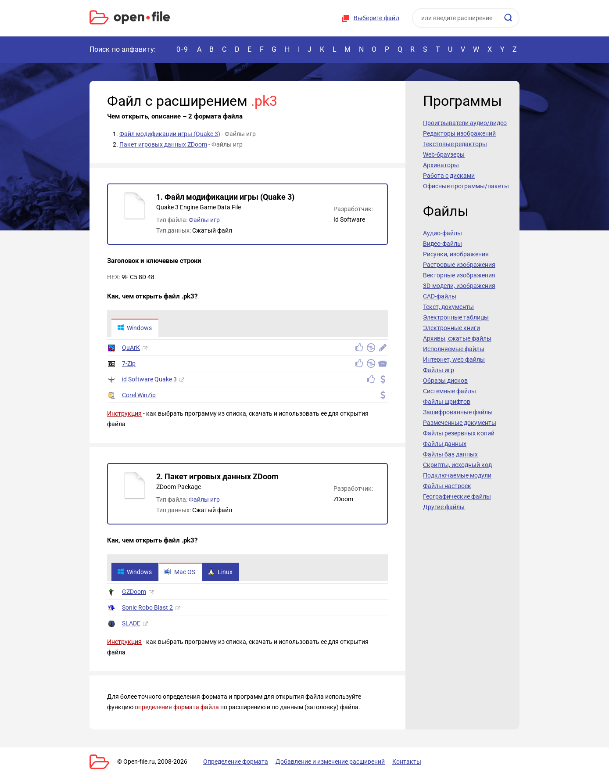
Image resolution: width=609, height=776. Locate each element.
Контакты (406, 761)
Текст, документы (448, 306)
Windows (134, 327)
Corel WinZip (139, 395)
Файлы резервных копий (458, 433)
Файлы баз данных (450, 454)
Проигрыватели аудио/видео (465, 122)
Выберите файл (376, 18)
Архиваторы (441, 165)
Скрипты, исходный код (457, 464)
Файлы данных (444, 443)
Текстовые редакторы (455, 143)
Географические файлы (457, 496)
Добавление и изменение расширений (330, 761)
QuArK (131, 347)
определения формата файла (177, 707)
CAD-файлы (439, 296)
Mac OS (180, 571)
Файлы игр (204, 219)
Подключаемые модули (457, 475)
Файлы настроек (447, 485)
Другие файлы (444, 506)
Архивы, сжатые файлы (457, 338)
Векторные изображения (459, 275)
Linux (220, 571)
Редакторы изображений (459, 133)
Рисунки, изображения (456, 254)
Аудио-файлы (442, 233)
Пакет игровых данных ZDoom (163, 144)
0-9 (182, 49)
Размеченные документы (459, 422)
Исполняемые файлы (453, 348)
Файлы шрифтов (446, 401)
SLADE (131, 623)
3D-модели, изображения (459, 285)
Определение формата (235, 761)
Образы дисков (445, 380)
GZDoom (134, 591)
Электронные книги (451, 327)
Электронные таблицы (456, 317)
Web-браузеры (444, 154)
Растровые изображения (459, 264)
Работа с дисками (449, 175)
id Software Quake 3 (149, 379)
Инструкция (124, 413)
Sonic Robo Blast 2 (147, 607)
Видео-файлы (442, 243)
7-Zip (129, 363)
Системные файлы (449, 391)
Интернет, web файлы (454, 359)
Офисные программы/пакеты (466, 186)
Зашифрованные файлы (458, 412)
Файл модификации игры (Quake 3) (169, 133)
